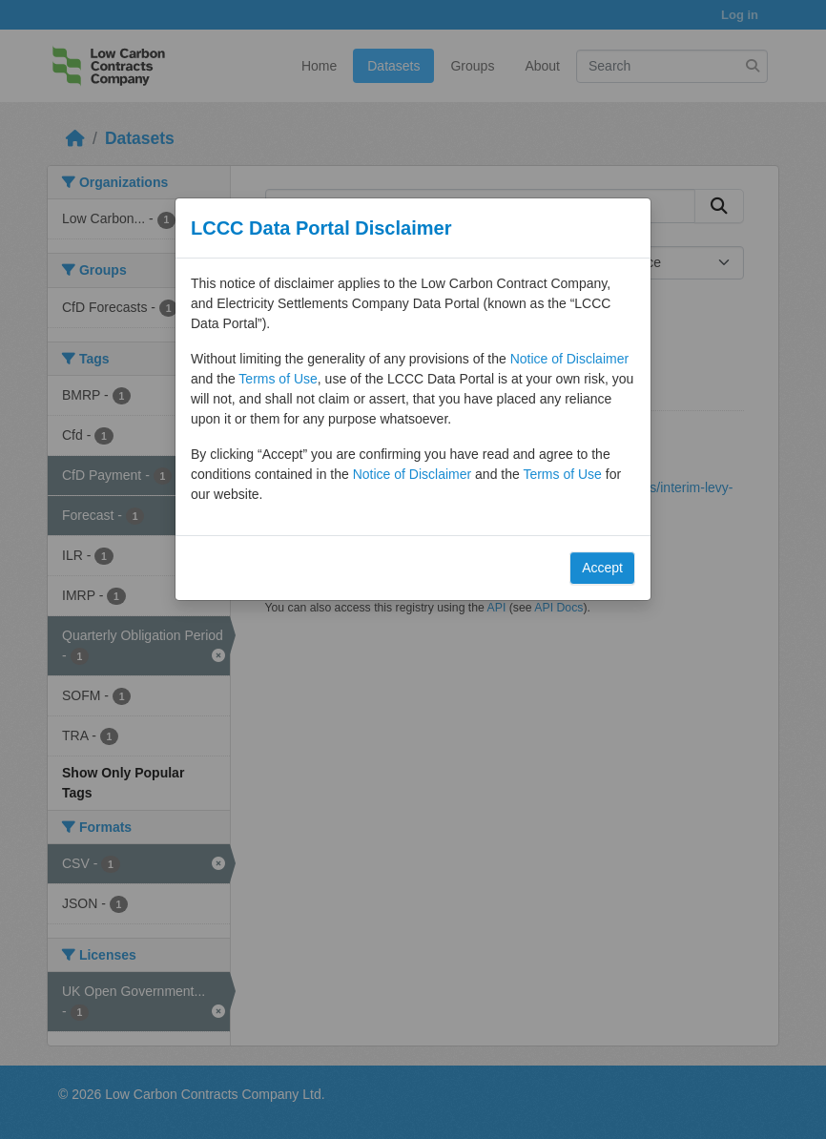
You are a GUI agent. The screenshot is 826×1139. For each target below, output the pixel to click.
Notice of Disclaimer (569, 358)
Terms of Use (277, 378)
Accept (602, 567)
